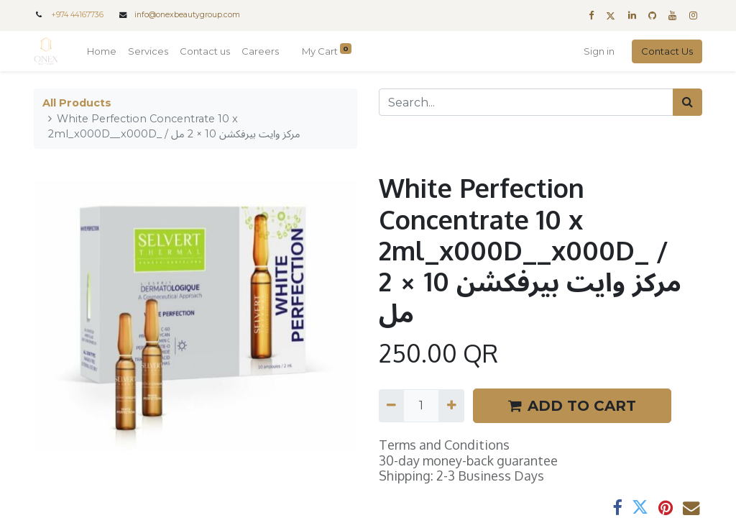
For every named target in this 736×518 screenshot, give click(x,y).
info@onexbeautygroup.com (187, 14)
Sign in (599, 51)
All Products (76, 102)
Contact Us (667, 51)
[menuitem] (101, 52)
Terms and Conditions (444, 445)
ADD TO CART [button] (572, 405)
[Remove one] (391, 405)
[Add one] (451, 405)
